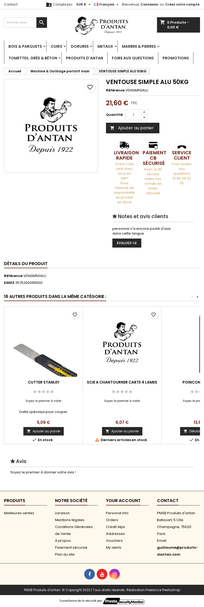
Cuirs (56, 46)
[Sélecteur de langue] (107, 4)
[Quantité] (133, 114)
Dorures (80, 46)
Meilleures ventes (19, 513)
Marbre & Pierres (139, 46)
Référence (115, 90)
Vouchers (114, 540)
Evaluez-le (127, 243)
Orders (112, 519)
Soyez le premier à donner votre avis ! (43, 472)
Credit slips (115, 526)
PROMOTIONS (176, 58)
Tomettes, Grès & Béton (32, 58)
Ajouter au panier (132, 128)
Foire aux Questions (133, 58)
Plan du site (65, 554)
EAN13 (9, 282)
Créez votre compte (182, 4)
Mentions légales (69, 519)
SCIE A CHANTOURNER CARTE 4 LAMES (122, 382)
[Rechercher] (25, 22)
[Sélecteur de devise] (84, 4)
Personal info (117, 513)
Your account (123, 501)
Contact (11, 4)
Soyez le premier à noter (43, 401)
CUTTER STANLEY (43, 382)
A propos (63, 540)
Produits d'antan (84, 58)
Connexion (149, 4)
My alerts (113, 547)
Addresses (115, 533)
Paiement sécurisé (71, 547)
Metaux (105, 46)
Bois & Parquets (25, 46)
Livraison (62, 513)
